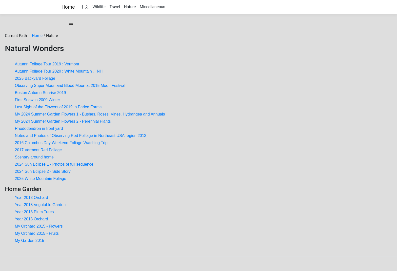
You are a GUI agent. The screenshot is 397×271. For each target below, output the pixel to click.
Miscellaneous (152, 6)
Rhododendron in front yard (39, 128)
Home (68, 7)
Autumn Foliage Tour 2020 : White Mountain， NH (58, 71)
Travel (114, 6)
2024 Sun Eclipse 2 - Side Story (43, 171)
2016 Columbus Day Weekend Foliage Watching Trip (61, 143)
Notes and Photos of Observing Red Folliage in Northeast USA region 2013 (80, 136)
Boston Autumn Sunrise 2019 (40, 93)
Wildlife (99, 6)
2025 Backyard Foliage (35, 78)
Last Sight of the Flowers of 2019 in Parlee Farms (58, 107)
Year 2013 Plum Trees (34, 212)
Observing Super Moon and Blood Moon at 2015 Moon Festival (70, 85)
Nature (130, 6)
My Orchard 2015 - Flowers (39, 226)
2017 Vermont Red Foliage (38, 150)
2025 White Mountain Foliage (40, 178)
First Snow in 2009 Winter (37, 100)
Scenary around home (34, 157)
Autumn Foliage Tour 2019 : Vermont (47, 64)
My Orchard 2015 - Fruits (37, 233)
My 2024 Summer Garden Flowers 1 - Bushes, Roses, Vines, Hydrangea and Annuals (90, 114)
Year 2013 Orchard (31, 197)
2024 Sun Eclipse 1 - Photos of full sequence (54, 164)
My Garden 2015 (29, 240)
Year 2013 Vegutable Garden (40, 205)
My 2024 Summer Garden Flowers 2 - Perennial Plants (63, 121)
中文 (85, 6)
